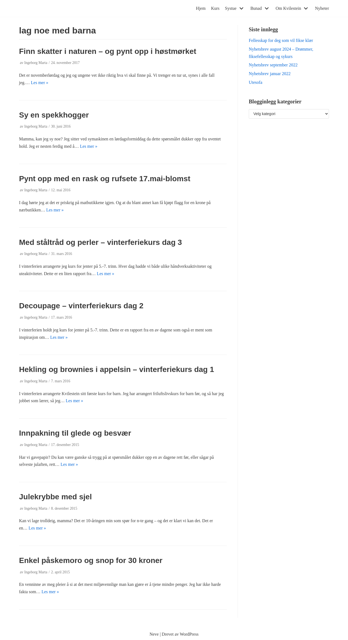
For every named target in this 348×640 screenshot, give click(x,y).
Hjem (201, 8)
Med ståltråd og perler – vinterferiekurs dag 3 (100, 242)
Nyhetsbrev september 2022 (273, 65)
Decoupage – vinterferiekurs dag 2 (81, 305)
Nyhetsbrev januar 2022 (270, 73)
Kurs (215, 8)
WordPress (189, 634)
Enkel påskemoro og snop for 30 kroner (90, 560)
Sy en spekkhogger (54, 115)
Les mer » (39, 82)
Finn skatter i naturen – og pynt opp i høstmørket (107, 51)
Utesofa (255, 82)
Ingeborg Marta (35, 63)
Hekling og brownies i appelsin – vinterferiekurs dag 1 (116, 369)
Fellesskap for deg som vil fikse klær (281, 40)
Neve (154, 634)
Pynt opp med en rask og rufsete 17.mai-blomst (104, 178)
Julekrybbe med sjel (55, 497)
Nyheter (322, 8)
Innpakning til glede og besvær (75, 433)
